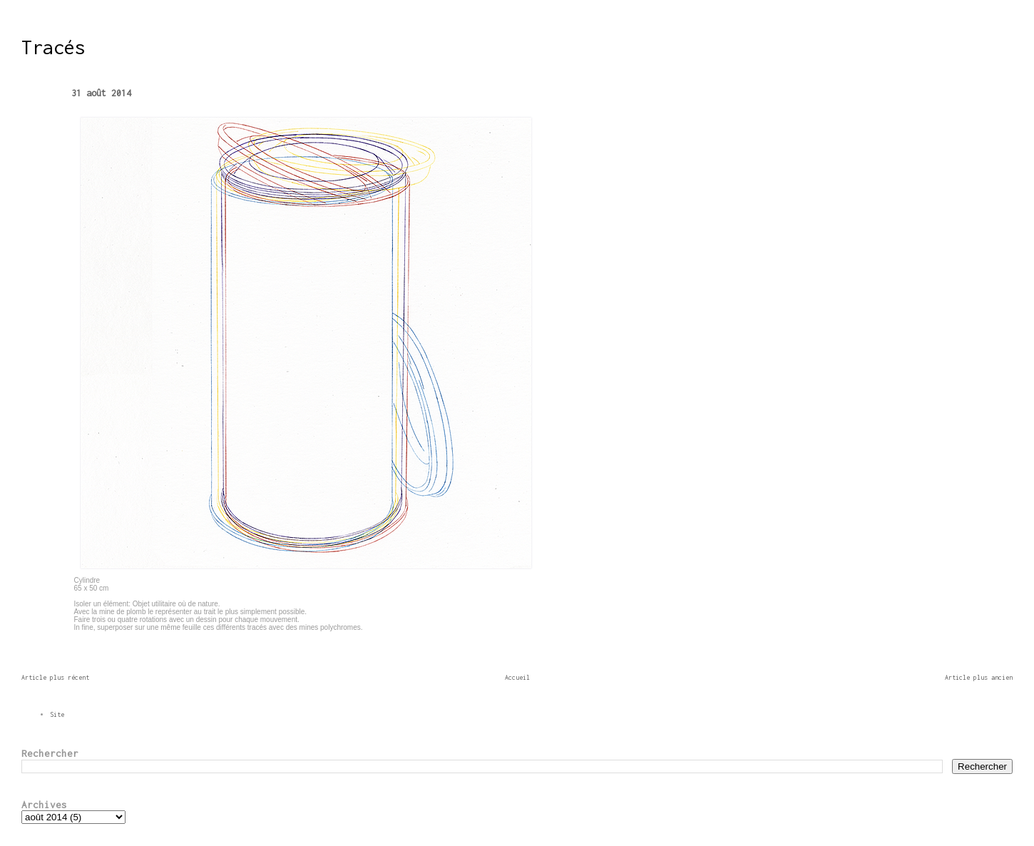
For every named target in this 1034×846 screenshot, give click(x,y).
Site (57, 714)
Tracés (53, 47)
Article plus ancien (979, 677)
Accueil (517, 677)
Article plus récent (55, 677)
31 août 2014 (101, 93)
